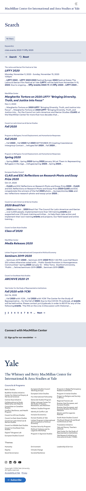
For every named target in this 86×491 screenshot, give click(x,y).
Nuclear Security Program (41, 426)
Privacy (24, 473)
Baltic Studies (10, 389)
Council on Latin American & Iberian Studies (15, 421)
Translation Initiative (65, 425)
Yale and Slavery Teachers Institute (67, 428)
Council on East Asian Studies (16, 418)
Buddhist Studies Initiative (15, 393)
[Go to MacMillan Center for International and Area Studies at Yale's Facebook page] (15, 462)
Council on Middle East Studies (16, 425)
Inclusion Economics (38, 415)
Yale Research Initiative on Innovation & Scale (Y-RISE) (67, 436)
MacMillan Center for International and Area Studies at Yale (42, 8)
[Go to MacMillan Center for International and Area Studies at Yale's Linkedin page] (10, 462)
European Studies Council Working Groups (40, 389)
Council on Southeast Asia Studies (14, 428)
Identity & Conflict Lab (39, 412)
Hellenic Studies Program (40, 408)
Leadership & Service (65, 447)
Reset (26, 57)
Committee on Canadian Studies (14, 407)
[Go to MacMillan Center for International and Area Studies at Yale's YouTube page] (19, 462)
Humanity (8, 447)
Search (13, 57)
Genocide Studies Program (41, 400)
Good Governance (12, 453)
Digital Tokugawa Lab (13, 432)
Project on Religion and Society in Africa (69, 396)
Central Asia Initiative (13, 400)
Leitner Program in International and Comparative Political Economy (43, 422)
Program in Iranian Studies (67, 394)
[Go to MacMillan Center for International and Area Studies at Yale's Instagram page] (6, 462)
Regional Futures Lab (65, 401)
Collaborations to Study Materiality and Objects (14, 403)
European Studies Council (14, 436)
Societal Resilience (38, 453)
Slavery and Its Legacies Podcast (66, 413)
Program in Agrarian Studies (41, 434)
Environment (36, 447)
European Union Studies (40, 394)
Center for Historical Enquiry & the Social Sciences (16, 396)
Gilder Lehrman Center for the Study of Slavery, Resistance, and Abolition (41, 404)
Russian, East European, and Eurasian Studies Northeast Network (67, 409)
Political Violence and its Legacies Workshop (40, 429)
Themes (9, 442)
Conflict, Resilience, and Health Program (16, 411)
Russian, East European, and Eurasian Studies (67, 404)
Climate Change (37, 450)
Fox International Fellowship (41, 397)
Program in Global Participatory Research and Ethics (69, 389)
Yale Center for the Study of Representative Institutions (67, 432)
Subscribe (16, 480)
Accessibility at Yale (12, 473)
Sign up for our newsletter (20, 337)
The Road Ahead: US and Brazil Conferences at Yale (68, 420)
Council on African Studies (15, 415)
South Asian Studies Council (67, 418)
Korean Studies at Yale (39, 418)
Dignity (7, 450)
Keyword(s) (9, 46)
